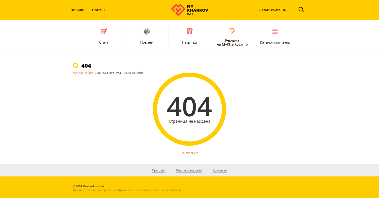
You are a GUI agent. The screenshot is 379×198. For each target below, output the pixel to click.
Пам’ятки (189, 35)
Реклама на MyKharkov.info (232, 36)
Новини (77, 9)
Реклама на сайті (189, 170)
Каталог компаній (275, 35)
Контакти (220, 170)
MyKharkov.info (83, 73)
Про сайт (159, 170)
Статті (97, 9)
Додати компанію (272, 10)
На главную (189, 153)
